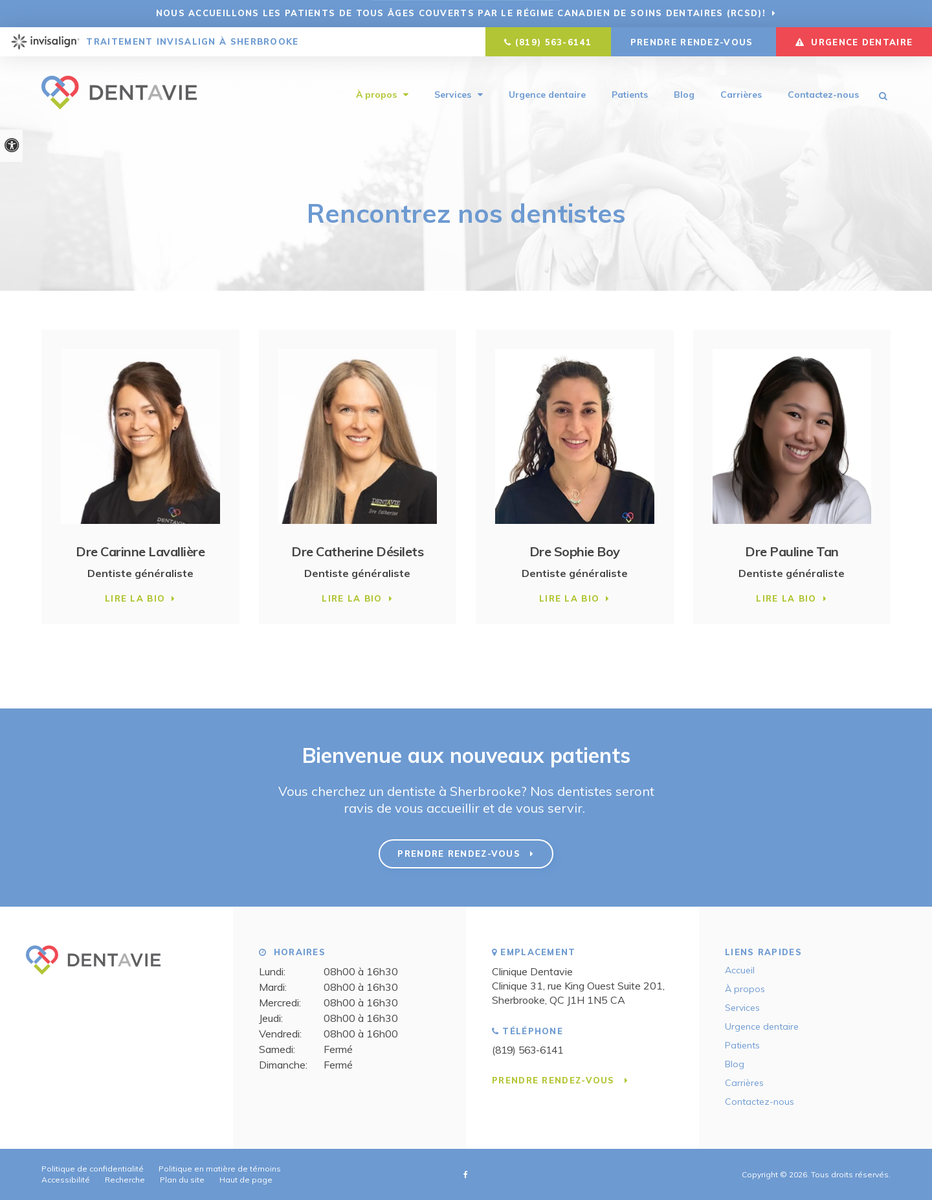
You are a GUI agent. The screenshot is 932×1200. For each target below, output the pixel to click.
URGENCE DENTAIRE (854, 42)
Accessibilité (65, 1179)
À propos (376, 95)
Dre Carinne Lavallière (140, 551)
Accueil (740, 970)
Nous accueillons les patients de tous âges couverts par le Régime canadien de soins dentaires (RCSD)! (461, 13)
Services (452, 95)
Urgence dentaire (547, 95)
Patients (630, 95)
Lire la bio (135, 598)
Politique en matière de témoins (220, 1168)
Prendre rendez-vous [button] (693, 42)
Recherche (125, 1179)
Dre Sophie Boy (574, 551)
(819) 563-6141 (553, 42)
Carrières (741, 95)
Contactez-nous (823, 95)
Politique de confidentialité (92, 1168)
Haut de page (245, 1179)
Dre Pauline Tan (792, 551)
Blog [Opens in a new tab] (684, 95)
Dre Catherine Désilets (357, 551)
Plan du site (182, 1179)
